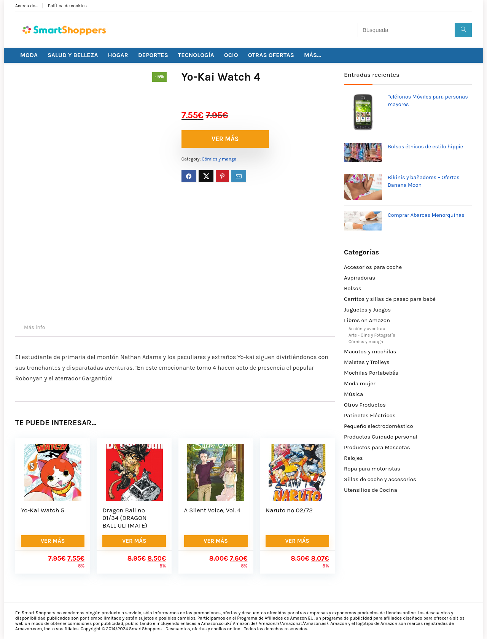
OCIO (231, 55)
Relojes (353, 458)
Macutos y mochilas (370, 351)
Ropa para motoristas (372, 468)
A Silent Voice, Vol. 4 (212, 510)
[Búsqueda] (463, 30)
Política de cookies (67, 5)
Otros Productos (365, 404)
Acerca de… (26, 5)
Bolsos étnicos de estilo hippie (425, 146)
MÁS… (312, 55)
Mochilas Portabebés (371, 372)
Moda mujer (360, 383)
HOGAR (118, 55)
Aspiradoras (359, 277)
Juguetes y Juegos (367, 309)
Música (353, 394)
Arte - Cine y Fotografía (372, 335)
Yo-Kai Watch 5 (42, 510)
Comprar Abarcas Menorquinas (426, 215)
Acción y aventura (367, 328)
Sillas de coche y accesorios (380, 479)
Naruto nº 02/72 (289, 510)
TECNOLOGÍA (196, 55)
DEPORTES (153, 55)
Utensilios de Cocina (370, 489)
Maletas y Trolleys (367, 362)
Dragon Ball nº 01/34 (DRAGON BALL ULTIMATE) (124, 518)
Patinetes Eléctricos (370, 415)
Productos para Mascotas (377, 447)
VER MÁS (225, 139)
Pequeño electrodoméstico (378, 426)
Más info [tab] (34, 327)
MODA (29, 55)
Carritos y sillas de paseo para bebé (390, 299)
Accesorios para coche (373, 267)
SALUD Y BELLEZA (73, 55)
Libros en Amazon (367, 320)
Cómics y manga (219, 159)
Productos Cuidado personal (380, 436)
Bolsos (352, 288)
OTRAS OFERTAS (271, 55)
